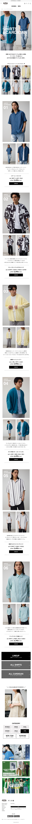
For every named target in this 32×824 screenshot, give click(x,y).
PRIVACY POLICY (4, 804)
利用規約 (19, 808)
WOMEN (13, 6)
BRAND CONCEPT (4, 803)
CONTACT (3, 808)
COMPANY (3, 810)
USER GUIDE (4, 807)
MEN (19, 6)
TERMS (3, 809)
